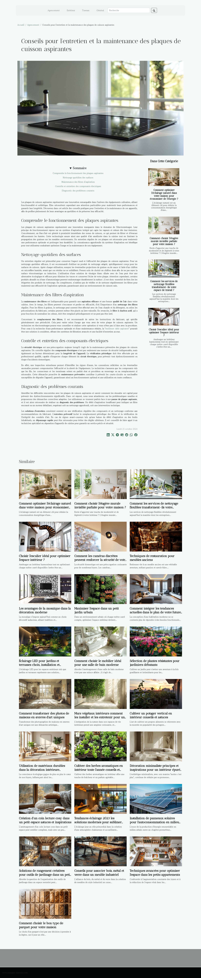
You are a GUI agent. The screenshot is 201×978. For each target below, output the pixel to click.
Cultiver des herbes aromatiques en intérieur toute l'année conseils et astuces (98, 769)
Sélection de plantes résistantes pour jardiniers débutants (154, 663)
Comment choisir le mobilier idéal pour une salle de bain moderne (97, 663)
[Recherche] (129, 10)
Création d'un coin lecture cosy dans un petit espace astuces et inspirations (45, 820)
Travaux (85, 10)
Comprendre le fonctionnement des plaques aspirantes (78, 173)
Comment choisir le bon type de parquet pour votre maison (41, 925)
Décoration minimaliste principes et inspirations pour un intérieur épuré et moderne (155, 769)
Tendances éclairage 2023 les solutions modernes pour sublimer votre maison (98, 822)
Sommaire (80, 168)
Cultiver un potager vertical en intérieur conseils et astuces (151, 715)
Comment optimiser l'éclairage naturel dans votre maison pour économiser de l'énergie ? (164, 194)
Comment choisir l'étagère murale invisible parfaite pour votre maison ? (164, 241)
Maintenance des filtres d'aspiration (78, 181)
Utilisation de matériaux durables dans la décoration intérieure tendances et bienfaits (42, 769)
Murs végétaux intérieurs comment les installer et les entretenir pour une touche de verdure (100, 717)
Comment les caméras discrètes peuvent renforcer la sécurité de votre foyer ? (100, 560)
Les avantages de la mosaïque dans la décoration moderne (45, 610)
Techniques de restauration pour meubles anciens (152, 558)
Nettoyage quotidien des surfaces (78, 177)
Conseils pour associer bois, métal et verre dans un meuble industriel (99, 872)
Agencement (54, 10)
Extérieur (71, 10)
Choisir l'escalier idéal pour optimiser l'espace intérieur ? (164, 332)
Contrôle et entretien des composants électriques (78, 186)
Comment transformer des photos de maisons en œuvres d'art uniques (44, 715)
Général (100, 10)
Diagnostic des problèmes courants (78, 190)
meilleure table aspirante (117, 328)
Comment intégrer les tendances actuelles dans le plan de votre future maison (155, 612)
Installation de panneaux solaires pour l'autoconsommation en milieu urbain (154, 822)
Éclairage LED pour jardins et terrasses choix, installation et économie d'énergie (39, 665)
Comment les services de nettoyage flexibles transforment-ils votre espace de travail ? (164, 286)
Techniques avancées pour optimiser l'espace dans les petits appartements (155, 872)
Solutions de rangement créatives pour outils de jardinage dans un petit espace (45, 874)
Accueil (20, 24)
